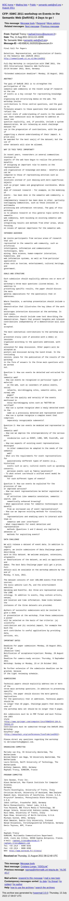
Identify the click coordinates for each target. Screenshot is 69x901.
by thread (53, 881)
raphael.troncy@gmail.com (17, 843)
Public (33, 5)
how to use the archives (22, 887)
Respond (41, 23)
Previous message (50, 26)
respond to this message (30, 878)
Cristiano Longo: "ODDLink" (34, 866)
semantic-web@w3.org (49, 5)
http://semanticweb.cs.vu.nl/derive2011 (24, 58)
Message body (27, 23)
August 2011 (8, 8)
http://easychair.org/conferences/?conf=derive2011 (31, 734)
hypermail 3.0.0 (40, 893)
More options (53, 23)
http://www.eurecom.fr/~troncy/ (25, 851)
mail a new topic (52, 878)
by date (43, 881)
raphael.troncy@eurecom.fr (41, 34)
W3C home (7, 5)
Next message (32, 26)
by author (17, 884)
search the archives (45, 887)
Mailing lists (21, 5)
